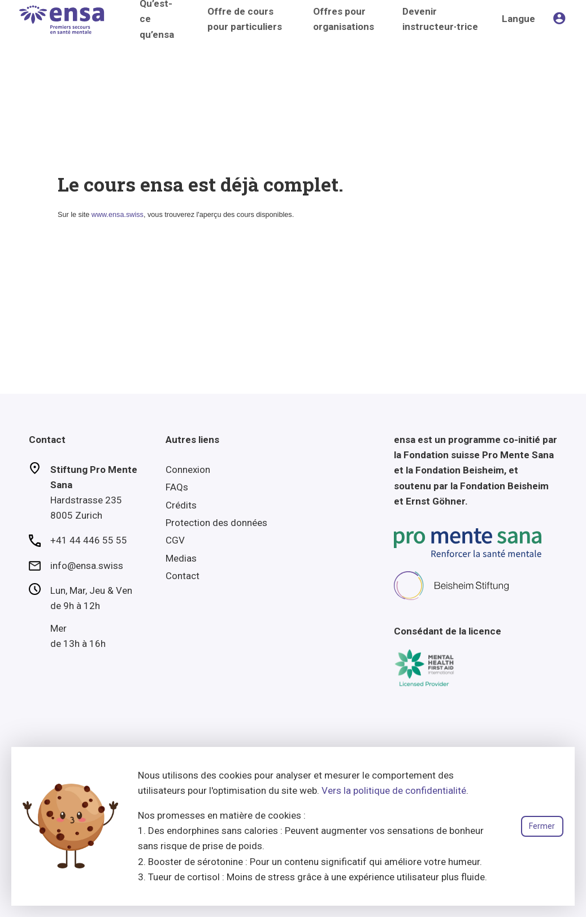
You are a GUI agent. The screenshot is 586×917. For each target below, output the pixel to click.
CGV (175, 540)
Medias (181, 558)
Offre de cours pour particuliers (244, 19)
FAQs (177, 487)
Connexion (188, 469)
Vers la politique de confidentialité (394, 790)
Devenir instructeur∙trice (440, 19)
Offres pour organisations (343, 19)
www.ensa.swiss (118, 215)
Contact (182, 575)
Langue (518, 18)
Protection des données (216, 522)
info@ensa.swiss (86, 565)
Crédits (181, 505)
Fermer (542, 826)
